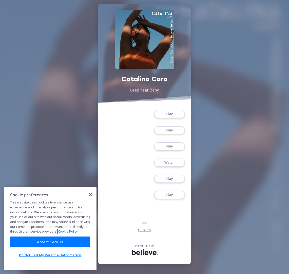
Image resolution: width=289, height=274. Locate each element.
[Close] (90, 194)
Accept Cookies (50, 242)
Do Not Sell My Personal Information (50, 255)
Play (169, 114)
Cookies (144, 229)
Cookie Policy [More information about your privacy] (68, 231)
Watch (169, 162)
